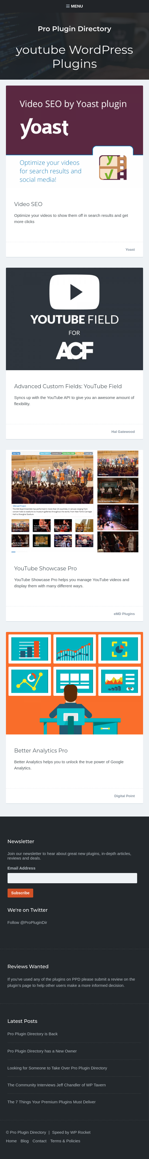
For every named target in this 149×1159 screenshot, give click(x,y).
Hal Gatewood (123, 432)
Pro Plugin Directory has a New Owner (42, 1051)
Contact (39, 1141)
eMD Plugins (124, 614)
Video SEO (28, 204)
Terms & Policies (65, 1141)
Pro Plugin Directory (74, 28)
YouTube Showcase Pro (45, 568)
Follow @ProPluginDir (27, 922)
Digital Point (124, 796)
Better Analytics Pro (41, 750)
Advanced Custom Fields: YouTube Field (68, 386)
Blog (25, 1141)
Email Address (22, 868)
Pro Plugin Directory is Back (33, 1033)
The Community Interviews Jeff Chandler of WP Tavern (57, 1085)
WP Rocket (80, 1132)
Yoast (130, 250)
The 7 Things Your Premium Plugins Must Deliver (52, 1102)
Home (11, 1141)
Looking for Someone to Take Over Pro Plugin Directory (57, 1068)
